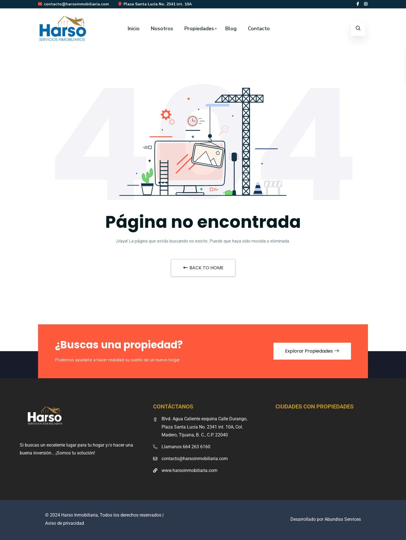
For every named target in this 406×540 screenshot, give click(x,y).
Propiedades (199, 28)
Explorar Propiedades (312, 351)
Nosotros (162, 28)
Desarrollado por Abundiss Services (325, 519)
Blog (231, 28)
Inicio (134, 28)
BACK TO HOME (203, 267)
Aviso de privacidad (64, 523)
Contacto (259, 28)
